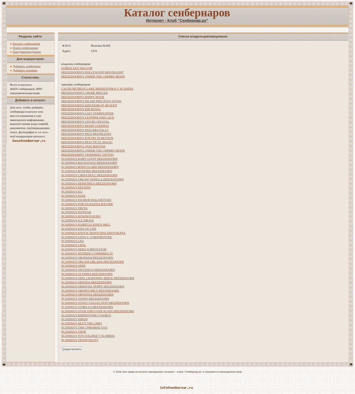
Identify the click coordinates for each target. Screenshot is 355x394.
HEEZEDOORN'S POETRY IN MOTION (87, 138)
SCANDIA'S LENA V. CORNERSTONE (86, 237)
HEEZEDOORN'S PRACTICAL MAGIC (87, 142)
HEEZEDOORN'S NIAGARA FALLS (84, 130)
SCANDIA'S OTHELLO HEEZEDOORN (87, 307)
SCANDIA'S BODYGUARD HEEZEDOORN (90, 166)
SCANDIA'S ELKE (73, 195)
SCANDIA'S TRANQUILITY (79, 340)
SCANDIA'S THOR (73, 331)
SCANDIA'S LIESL (73, 245)
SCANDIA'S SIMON (74, 319)
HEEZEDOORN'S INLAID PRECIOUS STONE (91, 101)
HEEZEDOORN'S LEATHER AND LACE (87, 117)
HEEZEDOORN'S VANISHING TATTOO (87, 154)
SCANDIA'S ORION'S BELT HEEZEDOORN (90, 290)
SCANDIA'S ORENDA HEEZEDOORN (86, 282)
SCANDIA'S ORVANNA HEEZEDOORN (87, 294)
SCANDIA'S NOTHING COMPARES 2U (87, 253)
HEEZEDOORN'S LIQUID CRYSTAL (85, 121)
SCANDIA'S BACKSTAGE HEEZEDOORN (89, 162)
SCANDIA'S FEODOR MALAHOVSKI (86, 199)
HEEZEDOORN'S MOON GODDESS (85, 125)
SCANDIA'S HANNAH (76, 212)
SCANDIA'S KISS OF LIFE (78, 228)
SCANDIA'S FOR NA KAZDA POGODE (87, 204)
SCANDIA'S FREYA (74, 208)
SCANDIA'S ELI (72, 191)
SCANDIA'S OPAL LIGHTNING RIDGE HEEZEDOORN (97, 278)
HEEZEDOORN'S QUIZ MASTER (83, 146)
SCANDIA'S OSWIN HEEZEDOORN (85, 298)
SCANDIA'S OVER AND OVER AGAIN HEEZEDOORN (97, 311)
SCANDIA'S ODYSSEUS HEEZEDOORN (88, 269)
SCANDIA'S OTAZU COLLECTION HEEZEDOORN (95, 302)
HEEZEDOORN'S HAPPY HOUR (82, 96)
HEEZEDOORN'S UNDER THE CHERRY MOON (93, 76)
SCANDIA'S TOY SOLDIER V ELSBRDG (88, 335)
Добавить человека (25, 70)
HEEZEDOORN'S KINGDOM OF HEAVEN (89, 105)
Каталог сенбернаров (26, 43)
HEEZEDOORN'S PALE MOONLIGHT (86, 133)
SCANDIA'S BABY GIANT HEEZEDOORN (89, 158)
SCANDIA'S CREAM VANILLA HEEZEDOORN (92, 179)
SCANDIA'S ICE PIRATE (77, 220)
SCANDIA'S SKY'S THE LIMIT (81, 323)
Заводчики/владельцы (27, 51)
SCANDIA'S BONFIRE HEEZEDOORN (86, 171)
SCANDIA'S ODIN (73, 265)
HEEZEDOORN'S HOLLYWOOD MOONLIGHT (92, 72)
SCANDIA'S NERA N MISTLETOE (83, 249)
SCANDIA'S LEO (72, 241)
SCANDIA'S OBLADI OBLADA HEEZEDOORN (92, 261)
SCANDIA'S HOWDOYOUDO (81, 216)
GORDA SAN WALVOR (76, 68)
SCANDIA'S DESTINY (76, 187)
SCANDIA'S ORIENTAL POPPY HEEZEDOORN (92, 286)
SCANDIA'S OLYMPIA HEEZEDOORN (87, 274)
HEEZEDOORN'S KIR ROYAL (81, 109)
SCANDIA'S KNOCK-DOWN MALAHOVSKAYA (93, 232)
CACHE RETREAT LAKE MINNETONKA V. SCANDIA (97, 88)
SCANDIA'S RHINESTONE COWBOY (86, 315)
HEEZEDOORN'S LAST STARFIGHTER (87, 113)
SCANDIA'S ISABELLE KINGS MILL (86, 224)
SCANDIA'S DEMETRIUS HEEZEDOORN (88, 183)
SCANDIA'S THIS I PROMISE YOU (84, 327)
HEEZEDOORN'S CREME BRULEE (84, 92)
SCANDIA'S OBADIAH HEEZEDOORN (87, 257)
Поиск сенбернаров (25, 47)
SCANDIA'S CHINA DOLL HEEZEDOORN (89, 175)
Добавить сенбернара (26, 66)
